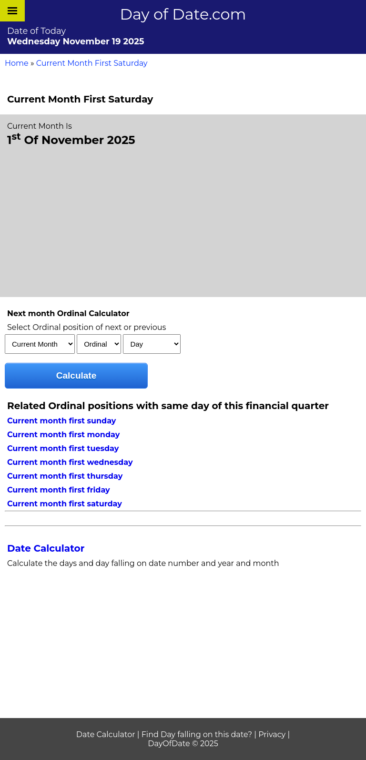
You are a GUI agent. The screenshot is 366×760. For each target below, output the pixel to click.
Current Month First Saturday (92, 63)
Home (17, 63)
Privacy (271, 734)
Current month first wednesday (69, 462)
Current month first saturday (64, 503)
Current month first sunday (61, 420)
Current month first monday (63, 434)
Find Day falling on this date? (197, 734)
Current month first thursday (64, 476)
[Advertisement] (183, 221)
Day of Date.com (183, 14)
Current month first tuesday (63, 448)
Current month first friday (58, 489)
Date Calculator (45, 548)
